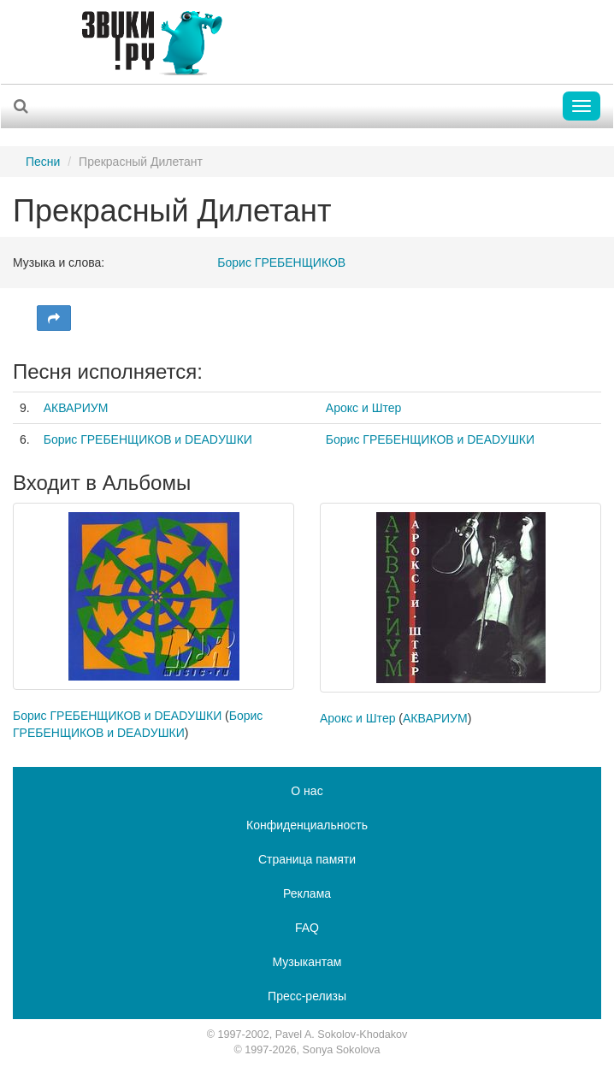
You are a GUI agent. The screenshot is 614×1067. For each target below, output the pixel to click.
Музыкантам (307, 962)
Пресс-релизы (307, 996)
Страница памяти (307, 859)
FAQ (307, 927)
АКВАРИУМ (76, 408)
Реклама (307, 893)
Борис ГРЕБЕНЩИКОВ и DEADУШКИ (148, 439)
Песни (43, 161)
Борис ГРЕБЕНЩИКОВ (281, 262)
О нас (306, 791)
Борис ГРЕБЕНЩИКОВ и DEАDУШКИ (430, 439)
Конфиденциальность (307, 825)
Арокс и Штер (363, 408)
